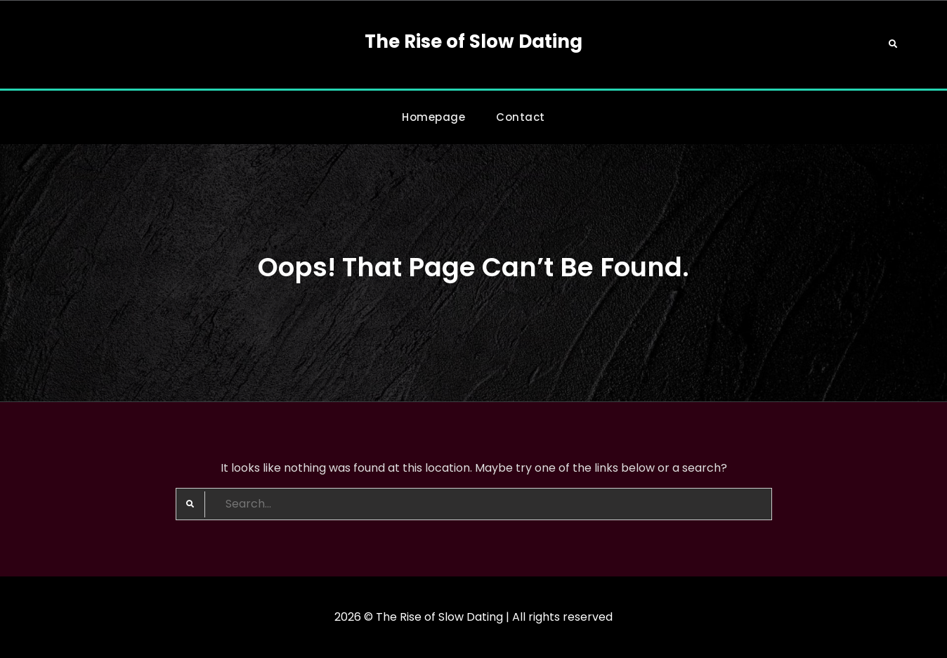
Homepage (433, 117)
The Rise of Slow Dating (473, 41)
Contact (520, 117)
